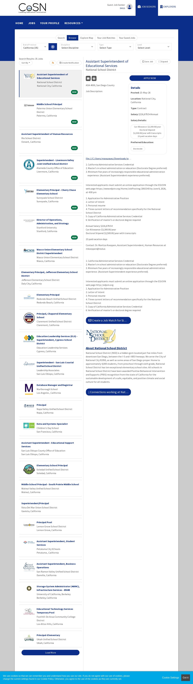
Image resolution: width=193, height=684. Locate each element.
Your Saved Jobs (127, 37)
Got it (185, 677)
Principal (41, 404)
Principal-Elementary (48, 635)
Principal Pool (44, 522)
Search (61, 37)
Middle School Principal (49, 104)
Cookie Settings (170, 677)
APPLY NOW (150, 78)
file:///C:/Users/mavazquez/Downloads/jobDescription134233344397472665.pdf (108, 158)
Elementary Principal (48, 294)
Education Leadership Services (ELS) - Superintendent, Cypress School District (57, 340)
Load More (50, 652)
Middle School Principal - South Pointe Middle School (50, 484)
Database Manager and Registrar (55, 384)
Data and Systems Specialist (52, 423)
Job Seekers (147, 7)
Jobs (31, 23)
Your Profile (50, 23)
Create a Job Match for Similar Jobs (109, 320)
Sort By (25, 62)
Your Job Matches (106, 37)
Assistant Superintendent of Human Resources (47, 133)
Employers (168, 7)
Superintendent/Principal (35, 503)
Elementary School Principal (52, 465)
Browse (72, 37)
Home (19, 23)
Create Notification (69, 62)
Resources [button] (73, 23)
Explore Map (86, 37)
